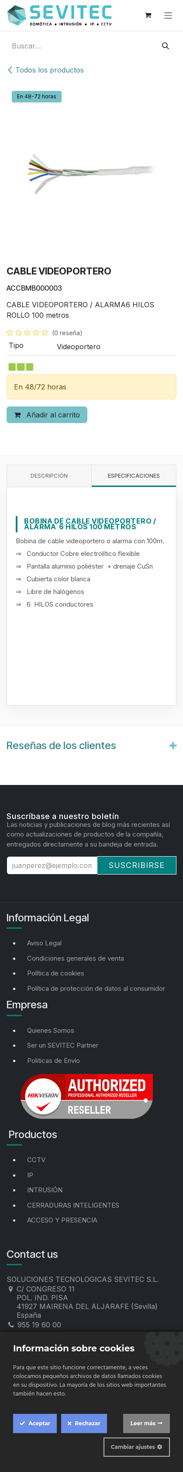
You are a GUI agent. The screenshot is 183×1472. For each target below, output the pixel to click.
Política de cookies (55, 973)
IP (30, 1175)
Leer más (143, 1423)
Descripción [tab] (49, 475)
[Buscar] (165, 46)
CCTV (36, 1160)
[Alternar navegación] (168, 15)
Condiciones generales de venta (75, 958)
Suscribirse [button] (137, 865)
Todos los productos (45, 70)
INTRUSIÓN (44, 1190)
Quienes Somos (50, 1030)
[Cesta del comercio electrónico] (148, 15)
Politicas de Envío (53, 1060)
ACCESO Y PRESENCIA (62, 1220)
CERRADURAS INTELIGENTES (73, 1205)
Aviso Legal (44, 943)
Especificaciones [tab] (134, 475)
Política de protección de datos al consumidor (96, 988)
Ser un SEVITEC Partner (62, 1045)
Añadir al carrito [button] (47, 414)
